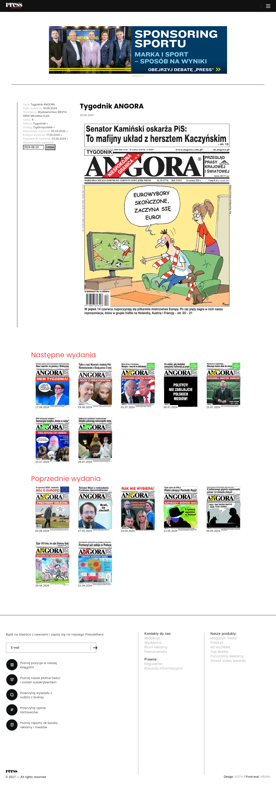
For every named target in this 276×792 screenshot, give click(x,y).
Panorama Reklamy (227, 656)
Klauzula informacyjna (163, 668)
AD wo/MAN (220, 647)
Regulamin (153, 663)
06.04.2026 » (59, 131)
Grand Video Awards (228, 660)
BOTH (239, 776)
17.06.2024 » (54, 135)
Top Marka (219, 651)
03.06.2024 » (60, 139)
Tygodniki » (40, 123)
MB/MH (265, 776)
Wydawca (153, 642)
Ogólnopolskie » (44, 127)
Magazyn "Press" (224, 638)
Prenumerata (155, 651)
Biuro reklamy (156, 647)
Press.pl (216, 642)
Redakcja (152, 638)
